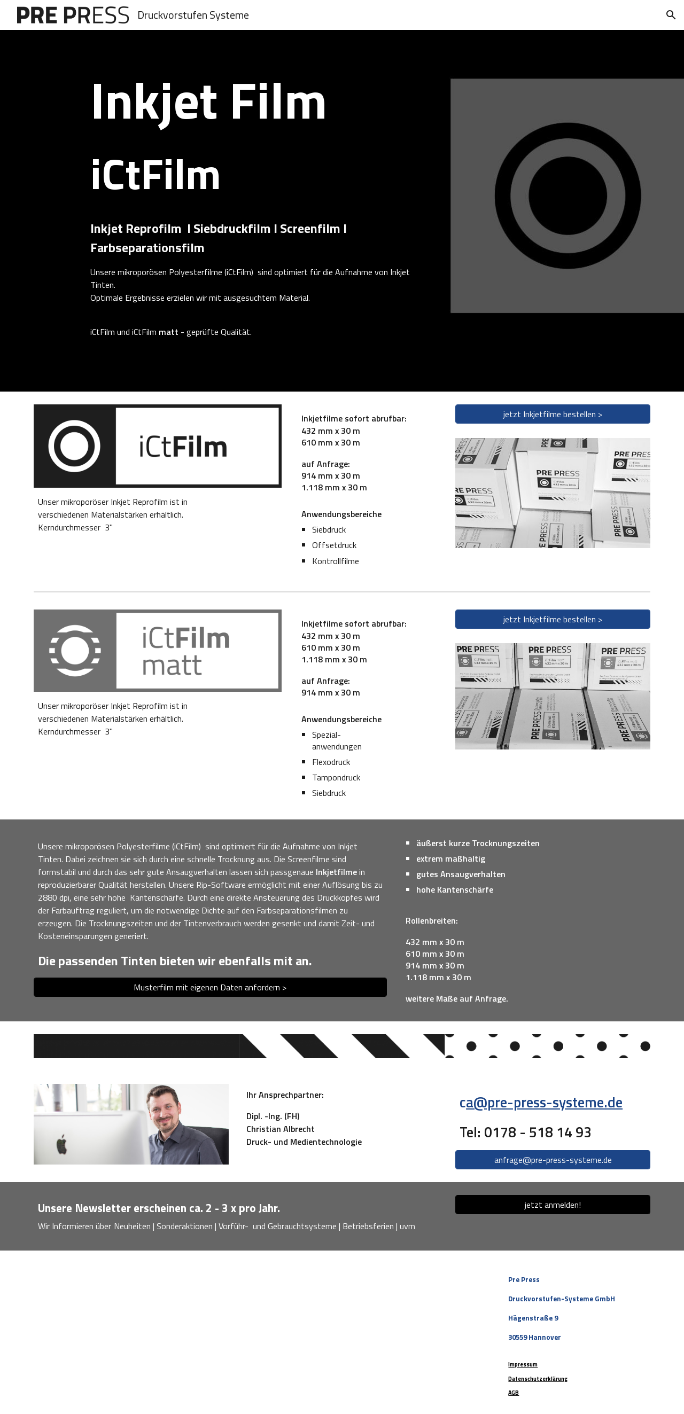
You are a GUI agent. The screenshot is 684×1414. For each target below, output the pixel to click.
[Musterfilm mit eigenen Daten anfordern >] (210, 987)
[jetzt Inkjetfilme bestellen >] (553, 414)
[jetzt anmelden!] (553, 1205)
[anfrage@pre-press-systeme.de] (553, 1160)
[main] (262, 211)
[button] (671, 15)
